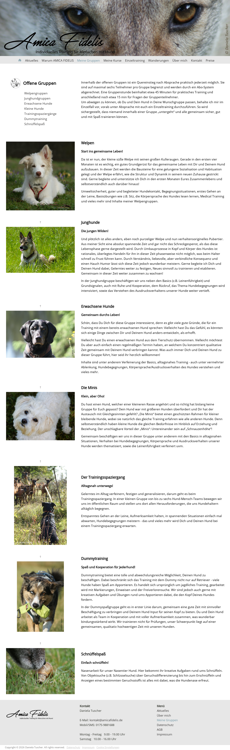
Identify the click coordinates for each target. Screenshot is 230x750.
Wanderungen (158, 60)
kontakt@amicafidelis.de (106, 720)
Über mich (179, 60)
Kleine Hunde (34, 108)
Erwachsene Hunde (38, 103)
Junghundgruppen (37, 98)
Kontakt (196, 60)
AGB (160, 729)
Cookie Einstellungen (107, 747)
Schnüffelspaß (34, 124)
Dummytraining (35, 119)
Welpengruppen (36, 93)
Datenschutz (165, 725)
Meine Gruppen (88, 60)
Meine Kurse (112, 60)
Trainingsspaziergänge (40, 114)
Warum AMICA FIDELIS (58, 60)
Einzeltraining (135, 60)
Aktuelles (31, 60)
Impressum (164, 734)
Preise (210, 60)
